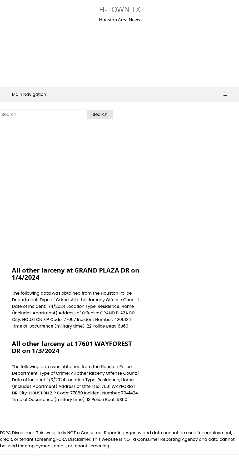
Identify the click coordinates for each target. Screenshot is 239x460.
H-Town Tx (119, 9)
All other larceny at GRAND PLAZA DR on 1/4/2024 (75, 273)
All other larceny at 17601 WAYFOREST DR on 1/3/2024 (72, 347)
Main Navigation (119, 94)
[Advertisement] (117, 53)
